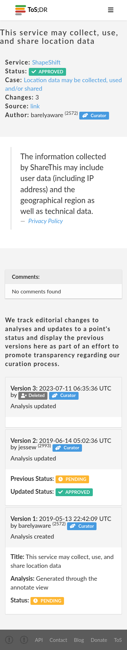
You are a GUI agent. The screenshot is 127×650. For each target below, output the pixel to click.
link (35, 106)
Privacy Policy (45, 220)
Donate (99, 640)
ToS (118, 640)
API (39, 640)
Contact (58, 640)
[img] (9, 640)
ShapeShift (46, 62)
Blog (79, 640)
